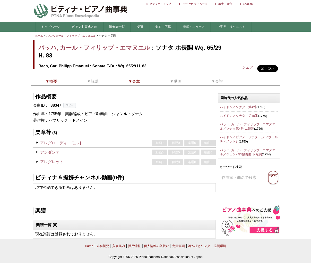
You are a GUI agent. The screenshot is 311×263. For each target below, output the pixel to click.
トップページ (50, 27)
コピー (70, 105)
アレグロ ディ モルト (61, 143)
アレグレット (51, 162)
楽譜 (140, 27)
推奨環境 (220, 246)
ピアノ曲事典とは (84, 27)
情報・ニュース (194, 27)
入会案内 (118, 246)
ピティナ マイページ (194, 3)
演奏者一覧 (117, 27)
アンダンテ (50, 152)
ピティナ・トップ (160, 3)
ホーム (39, 35)
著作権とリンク (199, 246)
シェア (247, 67)
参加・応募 (163, 27)
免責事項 (178, 246)
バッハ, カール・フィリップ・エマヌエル (71, 35)
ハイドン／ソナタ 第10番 (239, 116)
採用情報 (134, 246)
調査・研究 (225, 3)
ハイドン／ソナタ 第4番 (238, 107)
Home (89, 246)
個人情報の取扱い (156, 246)
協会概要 (102, 246)
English (248, 3)
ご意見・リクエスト (231, 27)
